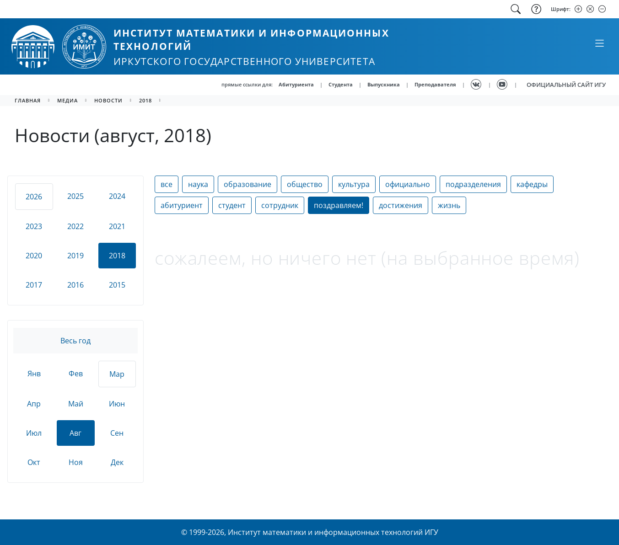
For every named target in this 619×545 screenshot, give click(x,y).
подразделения (473, 184)
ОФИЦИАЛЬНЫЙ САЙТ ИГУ (566, 84)
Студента (340, 84)
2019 (75, 256)
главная (28, 100)
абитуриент (182, 205)
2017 (34, 285)
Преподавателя (435, 84)
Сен (117, 433)
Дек (117, 462)
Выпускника (383, 84)
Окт (33, 462)
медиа (67, 100)
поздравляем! (338, 205)
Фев (76, 374)
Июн (117, 404)
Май (75, 404)
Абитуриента (296, 84)
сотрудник (279, 205)
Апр (34, 404)
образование (247, 184)
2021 (117, 226)
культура (354, 184)
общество (305, 184)
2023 (34, 226)
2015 (117, 285)
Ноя (76, 462)
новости (108, 100)
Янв (34, 374)
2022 (75, 226)
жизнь (449, 205)
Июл (34, 433)
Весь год (75, 341)
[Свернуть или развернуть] (599, 43)
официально (407, 184)
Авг (75, 433)
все (166, 184)
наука (198, 184)
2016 (75, 285)
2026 (34, 197)
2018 (145, 100)
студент (232, 205)
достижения (400, 205)
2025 (75, 196)
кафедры (532, 184)
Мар (116, 374)
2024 (117, 196)
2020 (34, 256)
